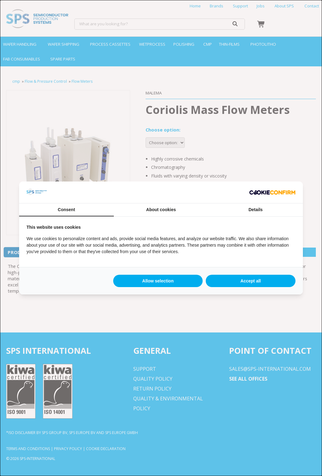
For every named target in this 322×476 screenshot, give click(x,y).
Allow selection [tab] (158, 280)
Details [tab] (256, 209)
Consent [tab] (66, 209)
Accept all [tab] (251, 280)
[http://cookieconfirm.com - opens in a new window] (272, 192)
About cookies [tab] (161, 209)
